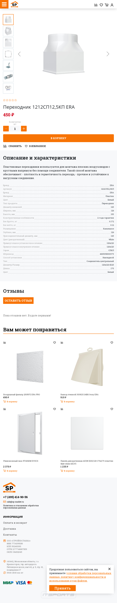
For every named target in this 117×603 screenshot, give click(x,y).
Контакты (10, 534)
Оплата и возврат (15, 522)
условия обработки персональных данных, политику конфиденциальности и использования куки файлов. (80, 576)
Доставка (9, 528)
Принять (62, 588)
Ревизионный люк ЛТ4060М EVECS (20, 461)
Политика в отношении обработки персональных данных (21, 506)
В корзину (58, 138)
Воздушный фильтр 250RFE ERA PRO (21, 394)
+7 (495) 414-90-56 (15, 497)
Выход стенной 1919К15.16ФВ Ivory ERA (79, 394)
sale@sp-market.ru (15, 502)
